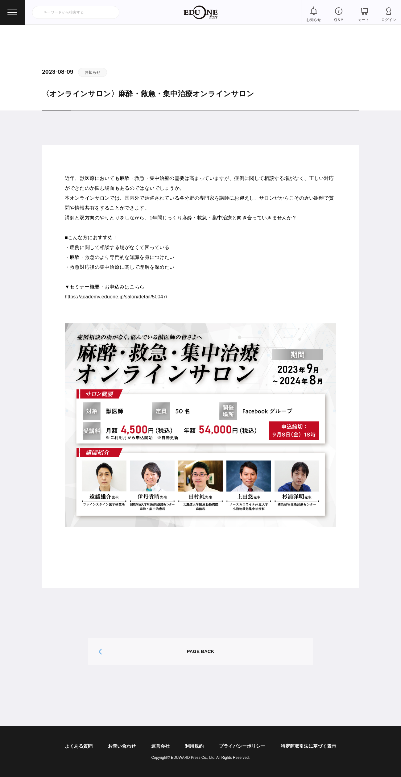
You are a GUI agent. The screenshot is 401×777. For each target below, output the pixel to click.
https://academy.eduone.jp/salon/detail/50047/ (116, 296)
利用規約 (194, 746)
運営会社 (160, 746)
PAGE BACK (200, 651)
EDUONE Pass (200, 12)
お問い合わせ (122, 746)
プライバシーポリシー (242, 746)
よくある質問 (79, 746)
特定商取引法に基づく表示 (308, 746)
